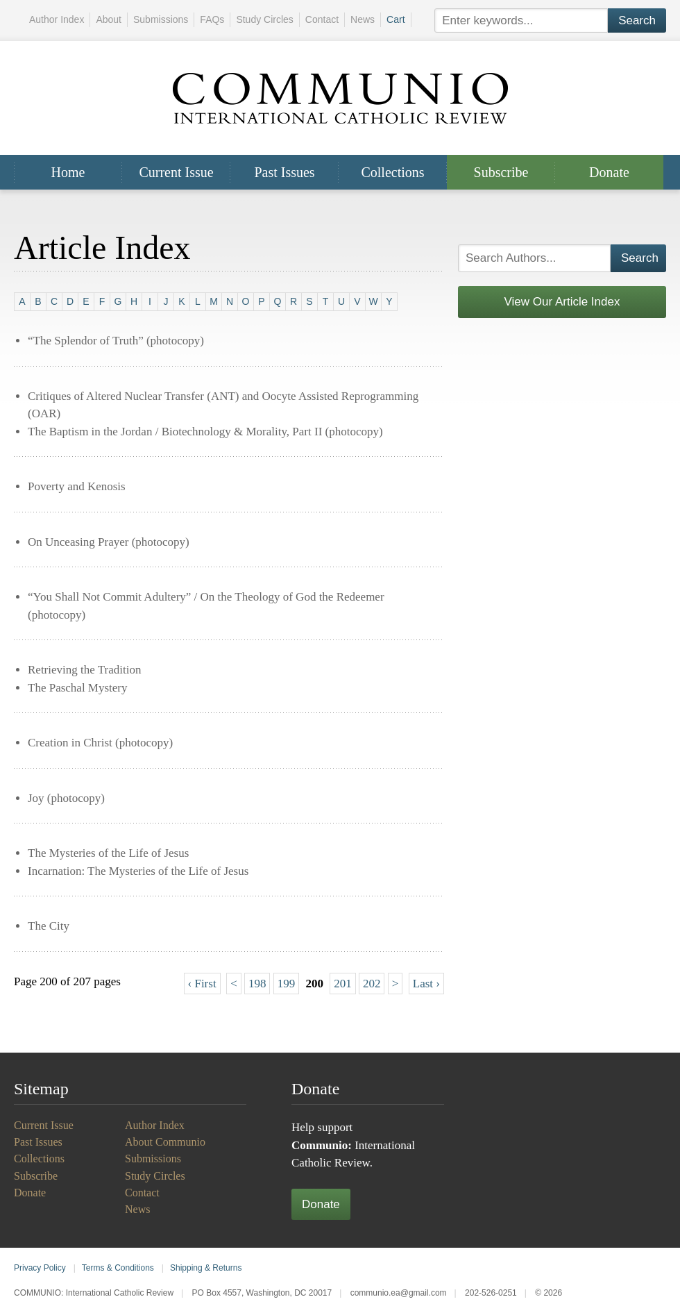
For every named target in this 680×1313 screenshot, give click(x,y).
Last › (426, 983)
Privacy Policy (40, 1268)
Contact (322, 19)
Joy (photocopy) (66, 798)
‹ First (202, 983)
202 (372, 983)
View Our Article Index (562, 301)
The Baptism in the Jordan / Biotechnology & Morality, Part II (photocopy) (205, 431)
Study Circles (264, 19)
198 (257, 983)
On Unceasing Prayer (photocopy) (108, 542)
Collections (392, 172)
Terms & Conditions (118, 1268)
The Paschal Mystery (78, 687)
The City (48, 926)
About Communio (165, 1142)
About (108, 19)
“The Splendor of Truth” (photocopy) (116, 340)
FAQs (212, 19)
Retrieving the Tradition (84, 669)
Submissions (160, 19)
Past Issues (284, 172)
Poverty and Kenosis (77, 486)
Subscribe (501, 172)
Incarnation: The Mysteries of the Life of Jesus (138, 871)
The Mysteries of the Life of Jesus (108, 853)
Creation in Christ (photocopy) (100, 742)
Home (68, 172)
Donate (609, 172)
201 (343, 983)
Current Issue (176, 172)
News (362, 19)
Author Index (56, 19)
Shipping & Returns (205, 1268)
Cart (395, 19)
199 (287, 983)
